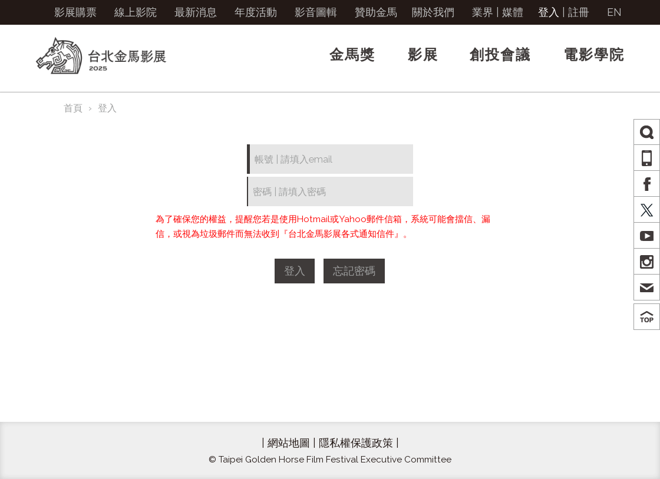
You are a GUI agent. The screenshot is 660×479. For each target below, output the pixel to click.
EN (614, 12)
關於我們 (433, 12)
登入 (548, 12)
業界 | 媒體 (497, 12)
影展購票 (75, 12)
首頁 (73, 108)
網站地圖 (289, 443)
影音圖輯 (316, 12)
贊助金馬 (376, 12)
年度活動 (256, 12)
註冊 (578, 12)
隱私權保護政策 (356, 443)
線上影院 (135, 12)
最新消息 (195, 12)
